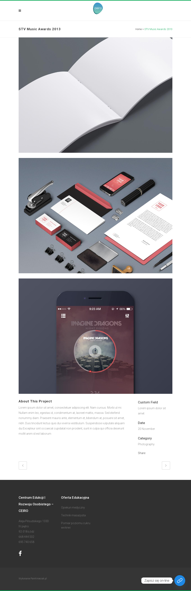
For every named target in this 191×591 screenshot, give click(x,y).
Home (138, 29)
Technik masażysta (73, 515)
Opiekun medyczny (73, 507)
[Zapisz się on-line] (179, 580)
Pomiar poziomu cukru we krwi (75, 525)
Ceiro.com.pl (164, 579)
